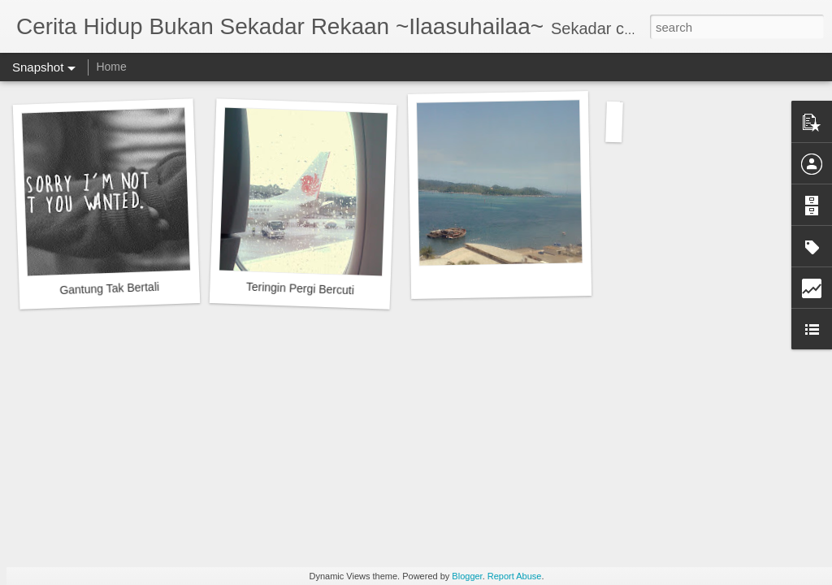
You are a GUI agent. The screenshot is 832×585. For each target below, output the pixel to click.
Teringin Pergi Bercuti (300, 288)
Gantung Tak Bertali (109, 288)
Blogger (467, 576)
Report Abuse (515, 576)
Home (111, 66)
